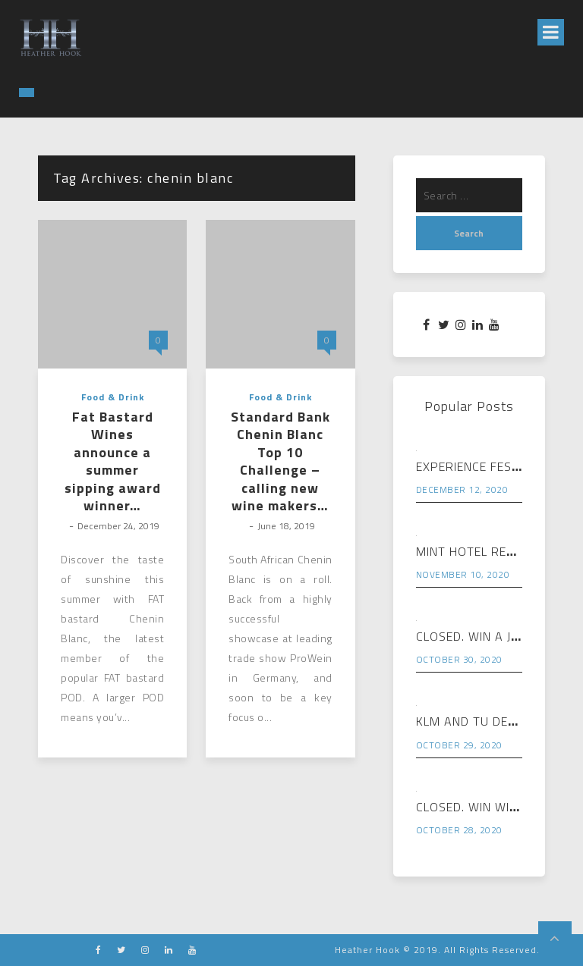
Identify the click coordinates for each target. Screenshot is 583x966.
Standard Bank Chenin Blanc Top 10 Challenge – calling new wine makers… (280, 461)
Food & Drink (112, 397)
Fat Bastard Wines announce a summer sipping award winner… (113, 461)
